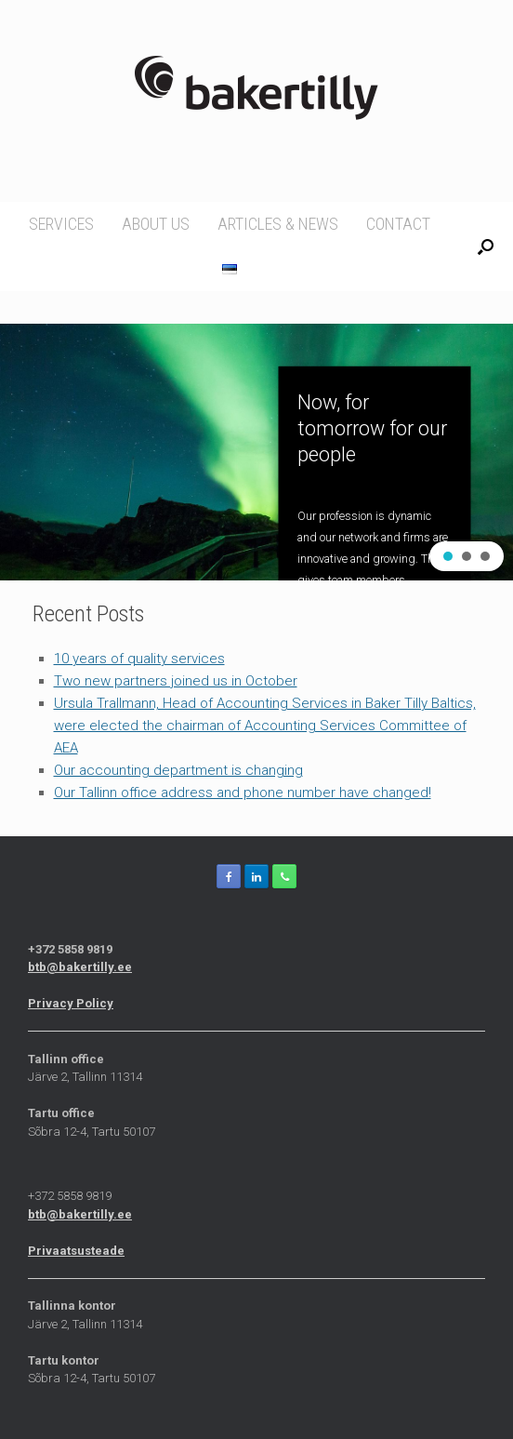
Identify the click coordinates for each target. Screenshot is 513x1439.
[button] (448, 556)
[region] (256, 452)
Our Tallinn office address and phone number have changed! (242, 792)
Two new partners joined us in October (175, 681)
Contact (398, 223)
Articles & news (277, 223)
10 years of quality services (139, 658)
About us (156, 223)
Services (61, 223)
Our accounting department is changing (178, 770)
